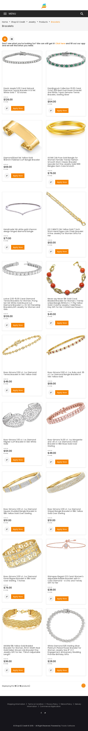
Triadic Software (68, 726)
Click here (60, 43)
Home (5, 22)
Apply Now (18, 108)
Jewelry (32, 22)
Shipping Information (16, 704)
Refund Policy (66, 704)
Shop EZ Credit (18, 22)
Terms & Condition (36, 704)
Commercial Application (50, 706)
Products (43, 22)
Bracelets (55, 22)
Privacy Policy (52, 704)
